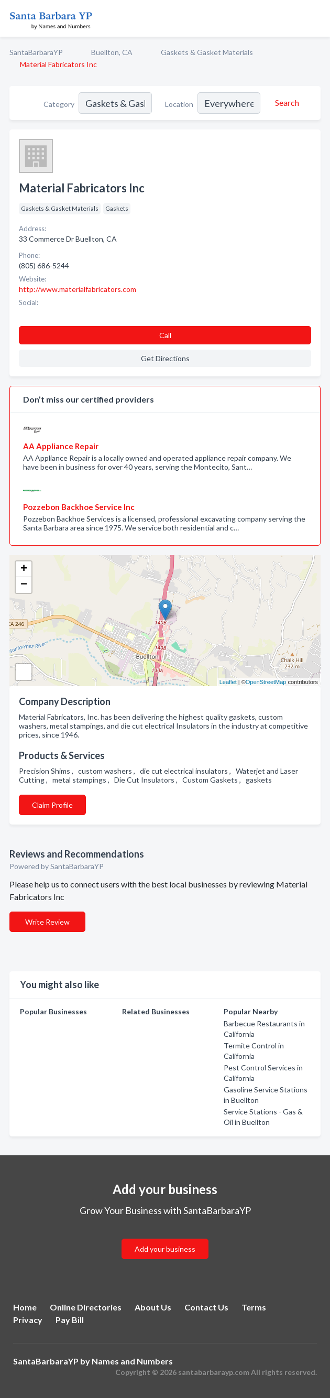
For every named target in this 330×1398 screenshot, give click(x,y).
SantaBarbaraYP (36, 52)
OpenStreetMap (266, 682)
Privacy (27, 1320)
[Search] (285, 102)
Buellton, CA (112, 52)
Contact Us (206, 1307)
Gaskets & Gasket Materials (207, 52)
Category (58, 104)
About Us (153, 1307)
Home (25, 1307)
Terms (253, 1307)
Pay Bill (70, 1320)
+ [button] (23, 569)
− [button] (23, 585)
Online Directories (86, 1307)
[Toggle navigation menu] (316, 18)
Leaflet (228, 682)
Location (179, 104)
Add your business (165, 1248)
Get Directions (165, 358)
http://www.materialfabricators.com (77, 289)
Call (165, 335)
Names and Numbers (132, 1361)
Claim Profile (52, 804)
